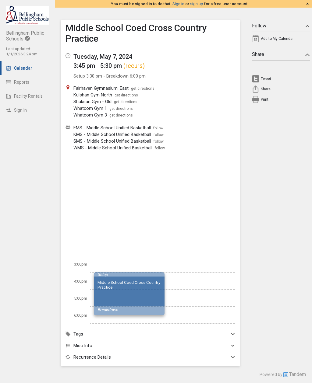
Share (281, 54)
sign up (196, 4)
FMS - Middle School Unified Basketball (112, 128)
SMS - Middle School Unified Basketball (112, 141)
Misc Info (150, 345)
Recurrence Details (150, 357)
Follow (281, 26)
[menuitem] (281, 40)
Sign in (178, 4)
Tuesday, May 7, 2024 (102, 56)
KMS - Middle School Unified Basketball (112, 134)
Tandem (297, 374)
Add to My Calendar (277, 39)
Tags (150, 334)
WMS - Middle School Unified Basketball (112, 148)
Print (264, 99)
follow (158, 128)
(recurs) (134, 65)
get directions (142, 88)
